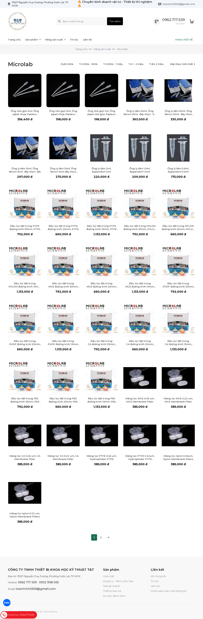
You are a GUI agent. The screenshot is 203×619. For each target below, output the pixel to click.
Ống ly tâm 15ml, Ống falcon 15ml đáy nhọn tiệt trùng (25, 171)
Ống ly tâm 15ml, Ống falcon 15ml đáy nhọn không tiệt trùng (63, 171)
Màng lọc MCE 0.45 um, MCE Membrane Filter (139, 400)
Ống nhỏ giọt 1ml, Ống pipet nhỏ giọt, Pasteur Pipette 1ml (101, 114)
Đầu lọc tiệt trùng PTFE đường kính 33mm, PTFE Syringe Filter (25, 229)
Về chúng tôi (158, 576)
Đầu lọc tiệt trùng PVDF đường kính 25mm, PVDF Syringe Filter (24, 344)
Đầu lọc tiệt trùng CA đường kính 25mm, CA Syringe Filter (140, 344)
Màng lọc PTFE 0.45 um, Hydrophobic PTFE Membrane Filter (102, 459)
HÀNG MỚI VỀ (184, 39)
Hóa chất (108, 576)
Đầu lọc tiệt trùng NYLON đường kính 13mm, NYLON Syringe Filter (25, 286)
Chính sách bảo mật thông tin (169, 590)
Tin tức (155, 581)
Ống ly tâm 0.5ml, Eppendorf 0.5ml (178, 170)
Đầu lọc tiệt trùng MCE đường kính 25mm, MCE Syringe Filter (101, 286)
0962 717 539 (27, 582)
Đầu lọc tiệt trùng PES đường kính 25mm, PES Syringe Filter (63, 401)
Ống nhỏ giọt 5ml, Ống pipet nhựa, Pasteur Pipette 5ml (25, 114)
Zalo (7, 602)
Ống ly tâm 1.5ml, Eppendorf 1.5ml (139, 170)
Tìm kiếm (115, 21)
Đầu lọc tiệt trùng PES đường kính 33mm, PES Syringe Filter (24, 401)
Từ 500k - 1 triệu (113, 64)
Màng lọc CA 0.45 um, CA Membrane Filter (24, 457)
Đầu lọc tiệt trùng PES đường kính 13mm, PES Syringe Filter (101, 401)
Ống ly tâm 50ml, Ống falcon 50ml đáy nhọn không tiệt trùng (178, 114)
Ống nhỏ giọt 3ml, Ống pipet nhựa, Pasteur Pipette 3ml (63, 114)
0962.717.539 (173, 20)
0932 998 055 (49, 582)
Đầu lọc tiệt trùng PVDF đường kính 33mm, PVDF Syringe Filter (178, 286)
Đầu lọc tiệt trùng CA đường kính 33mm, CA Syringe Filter (101, 344)
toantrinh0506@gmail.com (179, 4)
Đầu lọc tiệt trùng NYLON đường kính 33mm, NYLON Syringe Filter (139, 229)
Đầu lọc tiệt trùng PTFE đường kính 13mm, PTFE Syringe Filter (101, 229)
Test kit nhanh (111, 586)
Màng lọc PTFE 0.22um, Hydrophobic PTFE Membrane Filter (140, 459)
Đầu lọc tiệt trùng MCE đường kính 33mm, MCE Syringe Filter (63, 286)
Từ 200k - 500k (88, 64)
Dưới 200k (67, 64)
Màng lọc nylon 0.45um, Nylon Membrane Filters (178, 457)
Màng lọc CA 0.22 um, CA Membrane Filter (63, 457)
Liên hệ (155, 586)
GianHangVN (50, 611)
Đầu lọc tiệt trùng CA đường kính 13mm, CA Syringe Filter (178, 344)
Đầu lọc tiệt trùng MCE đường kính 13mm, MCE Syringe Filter (139, 286)
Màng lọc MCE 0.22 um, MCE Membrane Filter (178, 400)
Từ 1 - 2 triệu (136, 64)
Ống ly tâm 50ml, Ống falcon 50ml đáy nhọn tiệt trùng (140, 114)
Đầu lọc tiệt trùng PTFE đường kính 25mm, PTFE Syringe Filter (63, 229)
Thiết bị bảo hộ (112, 590)
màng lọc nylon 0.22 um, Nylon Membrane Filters (25, 515)
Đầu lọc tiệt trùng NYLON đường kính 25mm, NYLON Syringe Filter (178, 229)
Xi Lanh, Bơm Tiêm (114, 595)
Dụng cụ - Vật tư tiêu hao (118, 581)
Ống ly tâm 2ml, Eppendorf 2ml (101, 170)
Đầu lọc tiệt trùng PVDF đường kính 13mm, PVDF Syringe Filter (63, 344)
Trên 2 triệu (156, 64)
